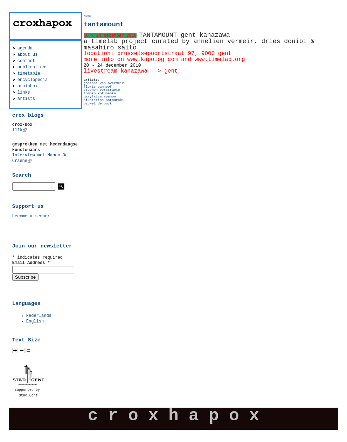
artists (26, 98)
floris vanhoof (98, 87)
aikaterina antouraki (104, 100)
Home (88, 16)
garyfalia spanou (100, 96)
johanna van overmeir (104, 83)
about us (28, 54)
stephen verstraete (102, 90)
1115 (19, 130)
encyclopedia (33, 79)
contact (26, 61)
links (24, 92)
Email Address (31, 262)
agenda (25, 48)
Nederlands (38, 315)
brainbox (28, 86)
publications (33, 67)
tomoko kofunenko (100, 93)
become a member (31, 216)
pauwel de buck (98, 104)
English (35, 321)
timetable (29, 73)
